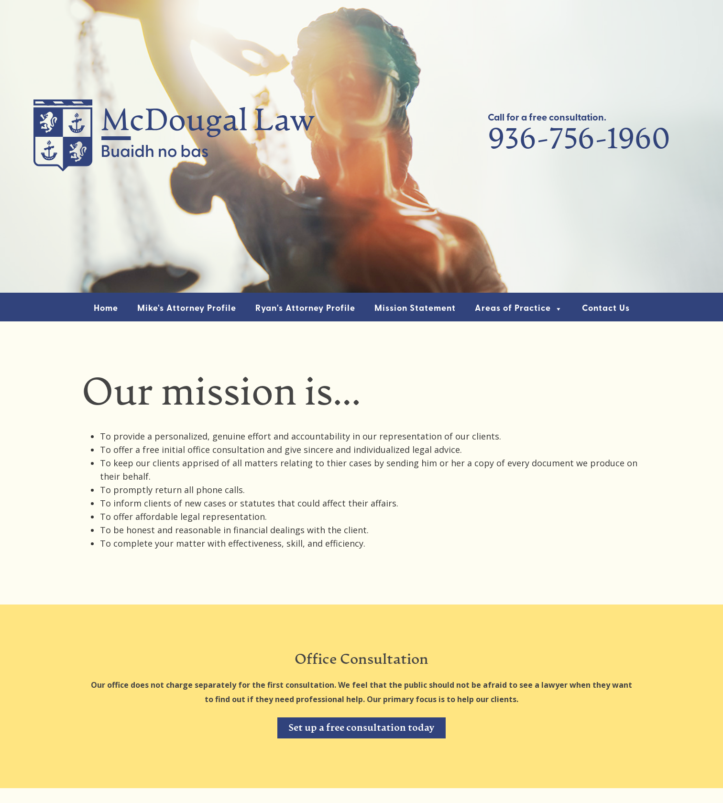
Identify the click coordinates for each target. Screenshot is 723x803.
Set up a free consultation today (361, 728)
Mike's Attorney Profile (186, 308)
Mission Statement (415, 308)
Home (106, 308)
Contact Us (606, 308)
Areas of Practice (519, 308)
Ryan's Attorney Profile (305, 308)
